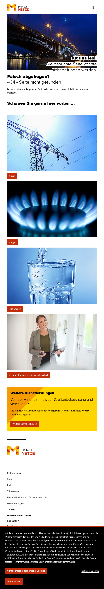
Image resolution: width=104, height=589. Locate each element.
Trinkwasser (15, 308)
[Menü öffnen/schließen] (93, 6)
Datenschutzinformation (63, 561)
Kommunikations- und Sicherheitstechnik (28, 375)
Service (11, 509)
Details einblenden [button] (90, 570)
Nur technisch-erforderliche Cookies (26, 571)
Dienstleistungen (15, 503)
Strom (12, 175)
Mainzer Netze (14, 473)
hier (33, 544)
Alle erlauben (14, 581)
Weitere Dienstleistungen (25, 423)
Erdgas (12, 242)
